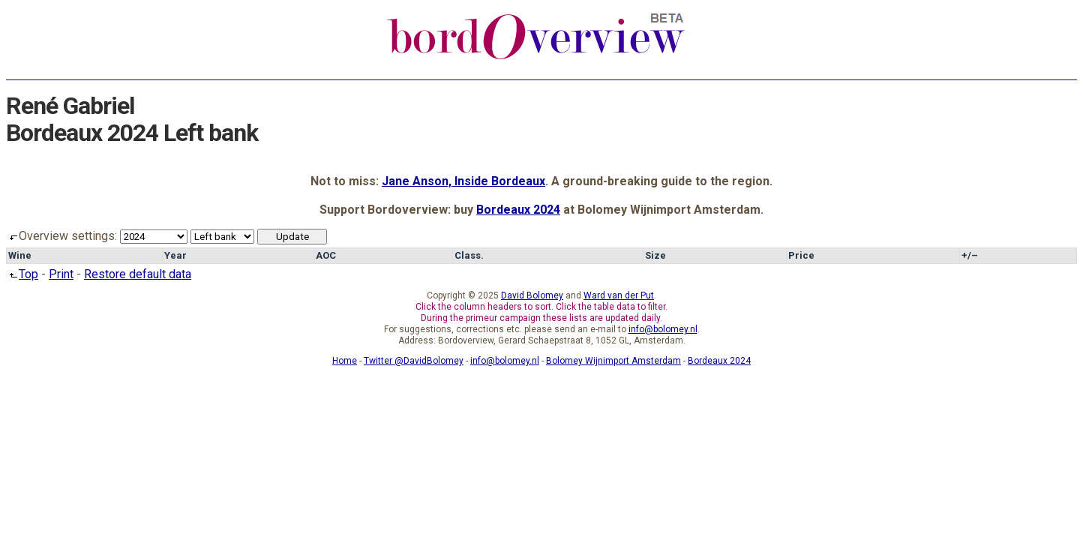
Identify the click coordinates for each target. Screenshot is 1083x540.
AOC (326, 255)
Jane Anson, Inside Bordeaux (463, 181)
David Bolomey (532, 295)
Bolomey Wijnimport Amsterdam (613, 361)
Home (344, 361)
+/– (970, 255)
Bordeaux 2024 (518, 209)
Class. (469, 255)
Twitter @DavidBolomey (414, 361)
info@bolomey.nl (663, 329)
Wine (20, 255)
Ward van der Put (619, 295)
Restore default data (137, 274)
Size (655, 255)
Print (61, 274)
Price (801, 255)
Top (22, 274)
